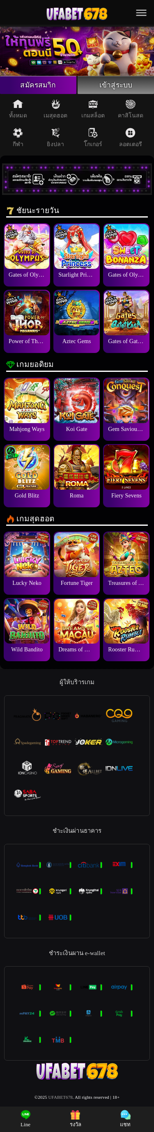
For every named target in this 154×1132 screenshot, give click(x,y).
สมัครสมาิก (38, 85)
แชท (125, 1118)
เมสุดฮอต (56, 109)
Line (26, 1118)
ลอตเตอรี (131, 138)
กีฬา (18, 138)
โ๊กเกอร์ (93, 138)
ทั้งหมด (18, 109)
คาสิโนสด (131, 109)
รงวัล (75, 1118)
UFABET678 (60, 1097)
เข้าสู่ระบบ (116, 85)
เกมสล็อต (93, 109)
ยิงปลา (55, 138)
